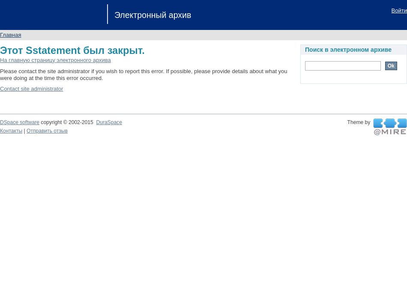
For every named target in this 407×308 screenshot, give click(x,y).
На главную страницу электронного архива (55, 60)
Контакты (11, 131)
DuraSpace (109, 122)
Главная (10, 35)
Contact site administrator (31, 89)
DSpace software (19, 122)
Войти (399, 10)
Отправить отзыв (47, 131)
